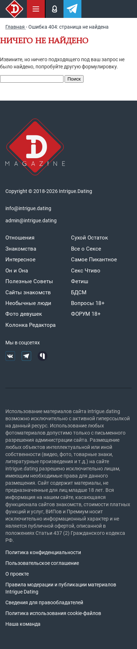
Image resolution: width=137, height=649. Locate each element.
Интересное (20, 259)
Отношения (19, 237)
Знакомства (20, 249)
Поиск (74, 79)
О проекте (17, 574)
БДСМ (78, 292)
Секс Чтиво (85, 270)
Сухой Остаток (89, 237)
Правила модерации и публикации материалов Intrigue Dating (60, 588)
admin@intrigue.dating (31, 220)
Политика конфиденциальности (43, 552)
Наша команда (23, 624)
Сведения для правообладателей (44, 602)
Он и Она (16, 270)
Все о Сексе (86, 249)
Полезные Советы (29, 281)
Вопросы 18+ (88, 303)
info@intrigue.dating (28, 208)
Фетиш (79, 281)
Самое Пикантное (94, 259)
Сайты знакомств (28, 292)
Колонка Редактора (30, 325)
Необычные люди (28, 303)
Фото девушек (23, 314)
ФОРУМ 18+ (86, 314)
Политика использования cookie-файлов (53, 613)
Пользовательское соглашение (42, 563)
